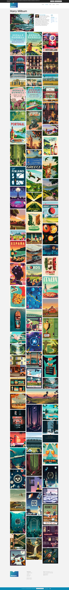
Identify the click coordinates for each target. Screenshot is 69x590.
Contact (57, 4)
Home (43, 4)
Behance (46, 574)
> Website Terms (29, 577)
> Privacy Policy (29, 579)
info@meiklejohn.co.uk (49, 571)
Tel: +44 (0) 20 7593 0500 (49, 572)
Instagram (46, 573)
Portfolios (46, 4)
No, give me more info (58, 1)
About (54, 4)
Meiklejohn (16, 5)
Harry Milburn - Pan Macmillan (54, 20)
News (50, 4)
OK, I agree (52, 1)
